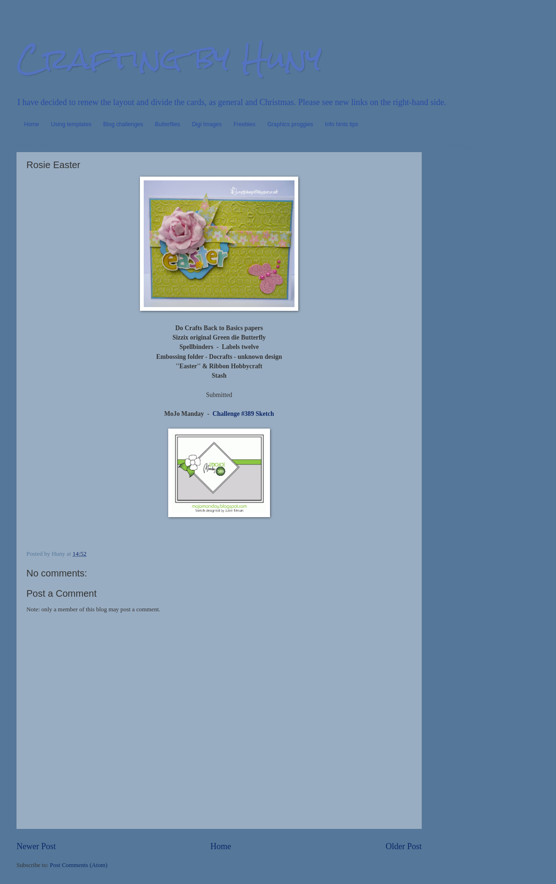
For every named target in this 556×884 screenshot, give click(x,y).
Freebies (245, 124)
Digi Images (206, 124)
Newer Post (36, 846)
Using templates (71, 124)
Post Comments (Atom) (78, 865)
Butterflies (167, 124)
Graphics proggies (290, 124)
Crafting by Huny (169, 58)
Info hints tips (342, 124)
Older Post (403, 846)
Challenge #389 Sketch (242, 413)
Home (31, 124)
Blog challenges (123, 124)
